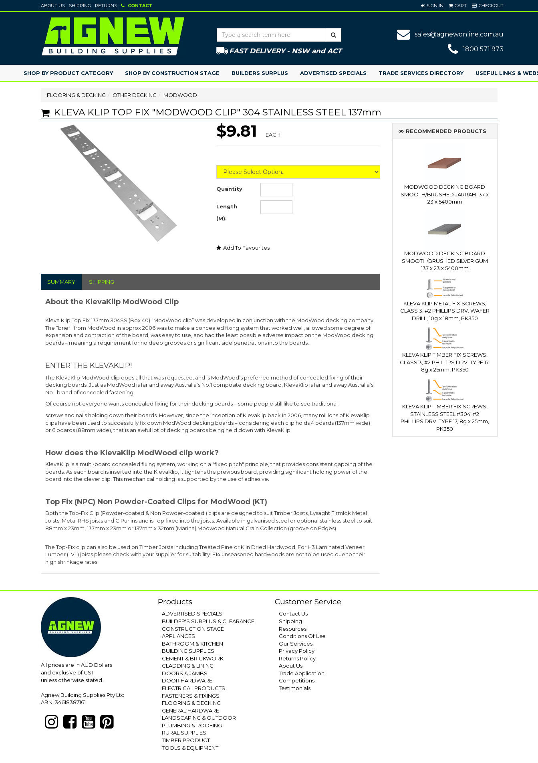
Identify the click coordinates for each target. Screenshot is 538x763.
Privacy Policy (296, 651)
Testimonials (294, 688)
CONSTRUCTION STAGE (193, 629)
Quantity (229, 189)
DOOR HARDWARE (187, 680)
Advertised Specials (333, 73)
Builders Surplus (260, 73)
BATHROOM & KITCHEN (192, 643)
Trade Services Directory (421, 73)
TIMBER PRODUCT (186, 740)
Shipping (80, 5)
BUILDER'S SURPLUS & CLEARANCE (208, 621)
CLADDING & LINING (188, 665)
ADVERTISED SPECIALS (192, 613)
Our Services (295, 643)
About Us (53, 5)
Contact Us (293, 613)
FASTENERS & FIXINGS (191, 695)
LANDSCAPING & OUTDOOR (199, 718)
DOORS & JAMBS (185, 673)
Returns (106, 5)
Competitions (296, 680)
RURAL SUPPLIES (184, 732)
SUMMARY (61, 282)
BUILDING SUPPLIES (188, 651)
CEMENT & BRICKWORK (193, 658)
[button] (432, 5)
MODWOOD (180, 95)
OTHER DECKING (135, 95)
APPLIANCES (178, 636)
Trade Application (301, 673)
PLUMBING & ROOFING (192, 725)
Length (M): (226, 212)
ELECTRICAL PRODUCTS (193, 688)
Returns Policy (297, 658)
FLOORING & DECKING (76, 95)
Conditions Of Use (302, 636)
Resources (292, 629)
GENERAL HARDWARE (190, 710)
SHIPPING (101, 282)
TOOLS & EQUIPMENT (190, 748)
